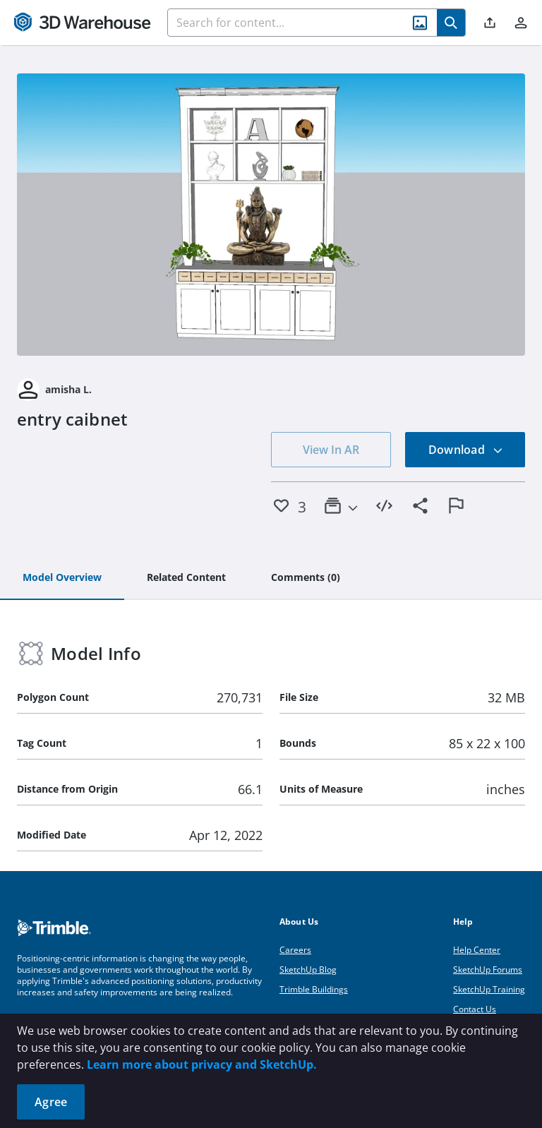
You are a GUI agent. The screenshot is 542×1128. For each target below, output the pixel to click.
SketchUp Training (489, 989)
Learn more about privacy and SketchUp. (202, 1064)
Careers (295, 950)
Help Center (476, 950)
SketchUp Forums (487, 970)
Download (465, 449)
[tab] (62, 578)
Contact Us (474, 1009)
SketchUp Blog (308, 970)
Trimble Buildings (313, 989)
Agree (51, 1102)
